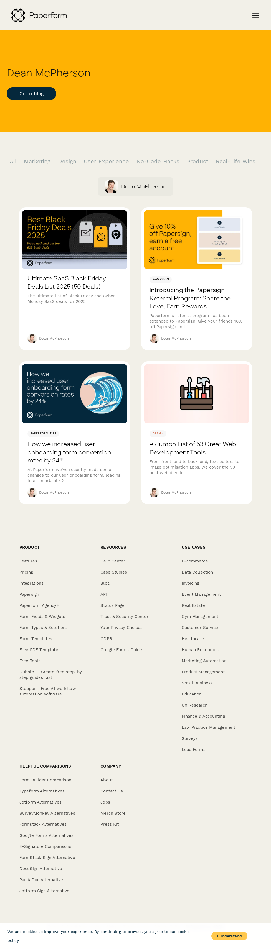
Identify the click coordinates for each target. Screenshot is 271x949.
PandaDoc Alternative (41, 879)
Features (28, 561)
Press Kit (109, 824)
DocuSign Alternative (40, 868)
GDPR (106, 638)
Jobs (105, 802)
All (14, 161)
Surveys (190, 738)
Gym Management (200, 616)
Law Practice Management (208, 727)
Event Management (201, 594)
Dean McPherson (54, 338)
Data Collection (197, 572)
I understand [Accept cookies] (229, 936)
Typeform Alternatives (42, 791)
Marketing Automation (204, 660)
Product (198, 161)
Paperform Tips (43, 433)
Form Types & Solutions (43, 627)
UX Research (194, 705)
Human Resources (200, 649)
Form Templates (35, 638)
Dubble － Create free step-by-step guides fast (51, 674)
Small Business (197, 683)
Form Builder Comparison (45, 779)
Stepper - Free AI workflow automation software (47, 691)
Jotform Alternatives (40, 802)
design (158, 433)
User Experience (107, 161)
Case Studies (113, 572)
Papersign (160, 279)
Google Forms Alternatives (46, 835)
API (103, 594)
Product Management (203, 671)
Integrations (31, 583)
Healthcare (193, 638)
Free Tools (29, 660)
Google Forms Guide (121, 649)
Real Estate (193, 605)
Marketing (38, 161)
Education (192, 694)
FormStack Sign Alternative (47, 857)
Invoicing (190, 583)
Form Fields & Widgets (42, 616)
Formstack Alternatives (43, 824)
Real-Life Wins (237, 161)
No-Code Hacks (158, 161)
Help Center (112, 561)
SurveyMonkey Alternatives (47, 813)
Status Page (112, 605)
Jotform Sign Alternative (44, 890)
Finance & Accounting (203, 716)
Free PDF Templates (39, 649)
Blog (104, 583)
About (106, 779)
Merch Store (113, 813)
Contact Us (111, 791)
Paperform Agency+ (39, 605)
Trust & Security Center (124, 616)
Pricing (26, 572)
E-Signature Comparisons (45, 846)
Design (68, 161)
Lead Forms (194, 749)
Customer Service (200, 627)
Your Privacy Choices (121, 627)
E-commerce (195, 561)
